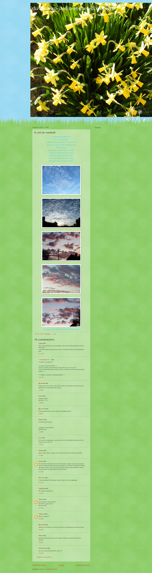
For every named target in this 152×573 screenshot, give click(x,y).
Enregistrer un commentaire (44, 557)
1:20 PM (41, 390)
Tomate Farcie (43, 548)
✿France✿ (42, 383)
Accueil (61, 565)
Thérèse (41, 499)
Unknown (41, 514)
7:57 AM (41, 553)
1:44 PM (41, 413)
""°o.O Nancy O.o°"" (45, 359)
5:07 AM (41, 508)
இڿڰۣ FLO (42, 408)
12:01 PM (41, 377)
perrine (41, 461)
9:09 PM (41, 542)
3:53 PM (41, 455)
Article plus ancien (83, 565)
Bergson (41, 419)
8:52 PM (41, 471)
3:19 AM (41, 493)
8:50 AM (41, 529)
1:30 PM (41, 403)
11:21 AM (41, 353)
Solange (41, 450)
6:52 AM (41, 519)
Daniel (40, 396)
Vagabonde (42, 488)
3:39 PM (41, 444)
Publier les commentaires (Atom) (48, 569)
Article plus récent (39, 565)
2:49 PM (41, 432)
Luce (40, 437)
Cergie (40, 343)
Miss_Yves (41, 477)
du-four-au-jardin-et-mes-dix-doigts (73, 8)
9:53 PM (41, 482)
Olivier (40, 535)
